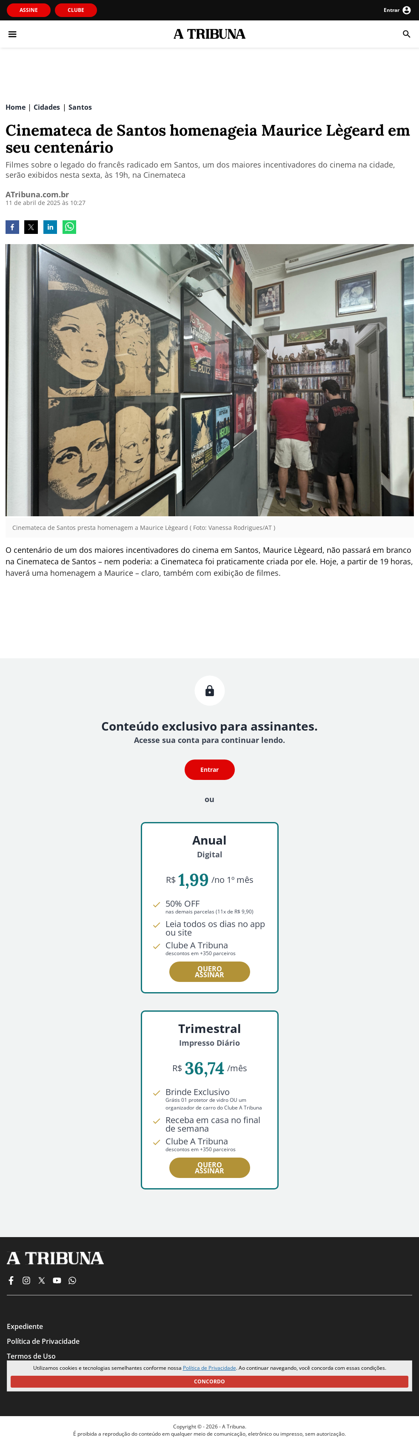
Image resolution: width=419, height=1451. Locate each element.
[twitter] (31, 228)
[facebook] (12, 228)
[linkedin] (50, 228)
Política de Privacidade (209, 1367)
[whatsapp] (69, 228)
